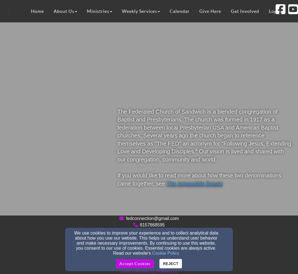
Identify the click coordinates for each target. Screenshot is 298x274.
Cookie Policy (165, 253)
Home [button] (37, 11)
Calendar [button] (180, 11)
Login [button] (275, 11)
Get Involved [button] (245, 11)
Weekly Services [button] (141, 11)
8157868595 (152, 225)
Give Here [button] (210, 11)
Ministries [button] (99, 11)
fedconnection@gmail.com (152, 218)
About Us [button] (65, 11)
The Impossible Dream (195, 184)
